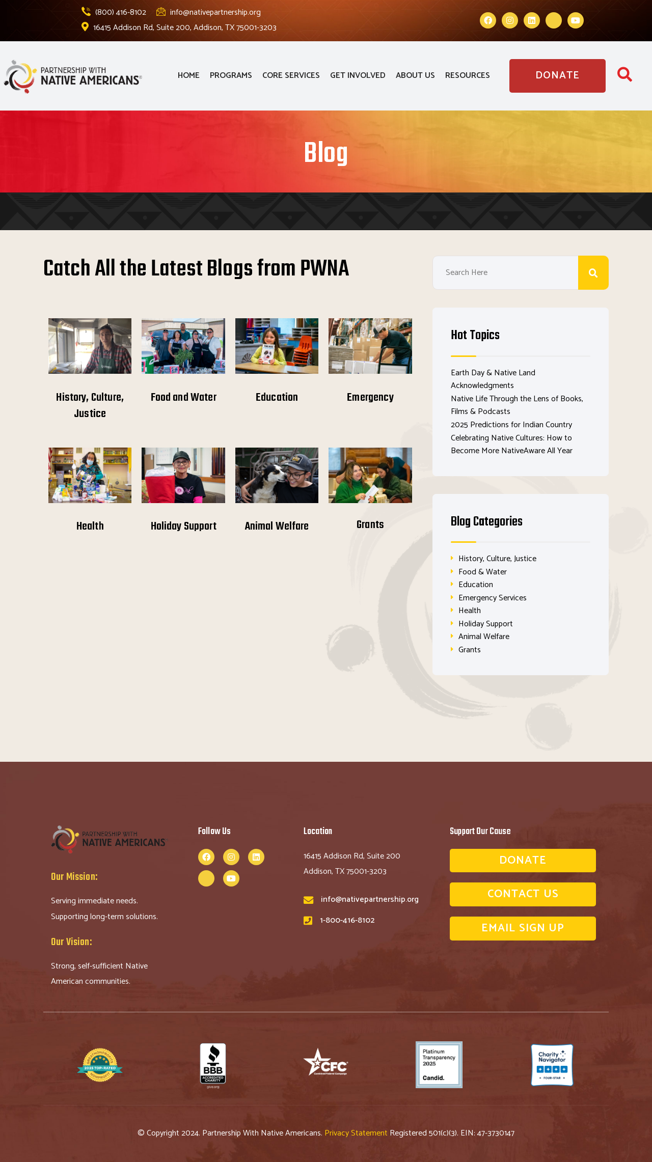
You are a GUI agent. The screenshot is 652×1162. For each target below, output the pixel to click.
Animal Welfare (277, 526)
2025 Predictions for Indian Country (511, 425)
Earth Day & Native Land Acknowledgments (493, 379)
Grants (370, 525)
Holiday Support (183, 526)
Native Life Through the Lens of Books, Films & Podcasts (517, 405)
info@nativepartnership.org (208, 12)
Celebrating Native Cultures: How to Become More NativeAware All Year (512, 444)
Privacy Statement (357, 1133)
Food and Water (183, 398)
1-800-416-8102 (347, 920)
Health (90, 526)
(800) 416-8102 (114, 12)
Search (593, 273)
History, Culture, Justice (90, 406)
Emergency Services (492, 598)
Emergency (370, 398)
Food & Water (482, 572)
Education (277, 398)
